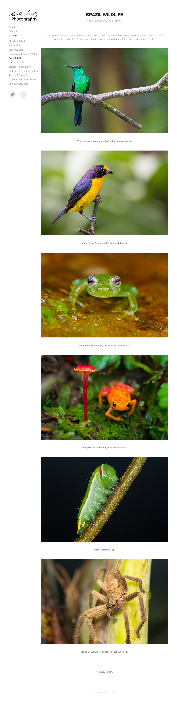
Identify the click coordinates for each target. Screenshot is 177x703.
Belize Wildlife (16, 49)
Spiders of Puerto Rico (20, 66)
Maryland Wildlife (18, 41)
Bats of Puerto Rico (18, 83)
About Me (14, 27)
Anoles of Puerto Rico (19, 75)
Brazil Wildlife (16, 58)
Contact (13, 31)
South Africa (15, 45)
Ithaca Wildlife (16, 62)
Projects (13, 35)
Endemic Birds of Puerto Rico (23, 71)
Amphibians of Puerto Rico (22, 79)
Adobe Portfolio (110, 692)
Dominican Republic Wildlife (23, 54)
